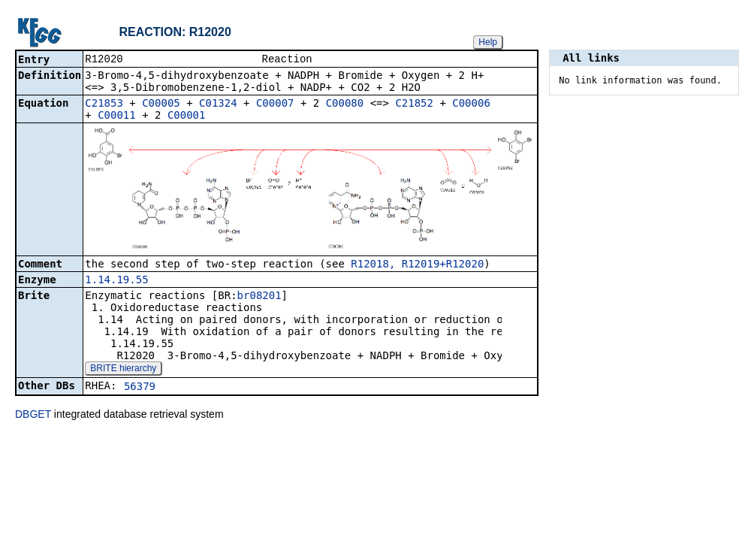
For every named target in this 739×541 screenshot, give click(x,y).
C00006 (471, 104)
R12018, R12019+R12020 (417, 265)
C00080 (345, 104)
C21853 (104, 104)
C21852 (414, 104)
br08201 (259, 297)
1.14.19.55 (116, 281)
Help (487, 42)
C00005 (161, 104)
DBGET (33, 416)
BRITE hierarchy (123, 369)
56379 (139, 388)
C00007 (275, 104)
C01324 (218, 104)
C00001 (186, 116)
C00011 (117, 116)
